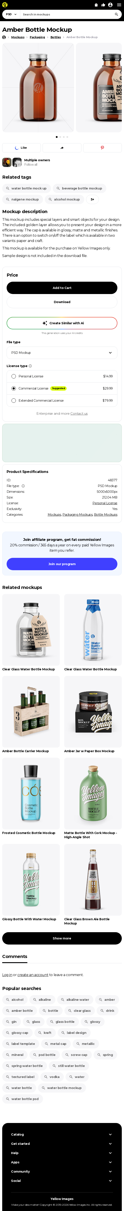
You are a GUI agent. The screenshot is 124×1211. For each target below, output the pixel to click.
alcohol (14, 1000)
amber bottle (19, 1011)
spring (105, 1055)
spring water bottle (24, 1066)
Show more (62, 938)
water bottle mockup (61, 1088)
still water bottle (68, 1066)
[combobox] (71, 14)
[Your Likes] (103, 4)
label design (73, 1033)
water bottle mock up (26, 188)
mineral (14, 1055)
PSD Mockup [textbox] (21, 353)
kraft (44, 1033)
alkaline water (75, 1000)
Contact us (79, 413)
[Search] (116, 14)
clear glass (79, 1011)
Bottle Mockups (105, 515)
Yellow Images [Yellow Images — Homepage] (62, 1199)
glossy (92, 1022)
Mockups (54, 515)
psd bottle (44, 1055)
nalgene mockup (22, 199)
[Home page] (4, 37)
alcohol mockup (64, 199)
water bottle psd (22, 1099)
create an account (32, 975)
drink (107, 1011)
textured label (20, 1077)
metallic (85, 1044)
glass (33, 1022)
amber (107, 1000)
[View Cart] (96, 4)
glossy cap (17, 1033)
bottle (50, 1011)
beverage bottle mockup (79, 188)
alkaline (42, 1000)
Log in (7, 975)
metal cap (55, 1044)
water (76, 1077)
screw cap (76, 1055)
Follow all (30, 165)
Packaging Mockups (77, 515)
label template (20, 1044)
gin (11, 1022)
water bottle (19, 1088)
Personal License (104, 503)
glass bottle (62, 1022)
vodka (51, 1077)
